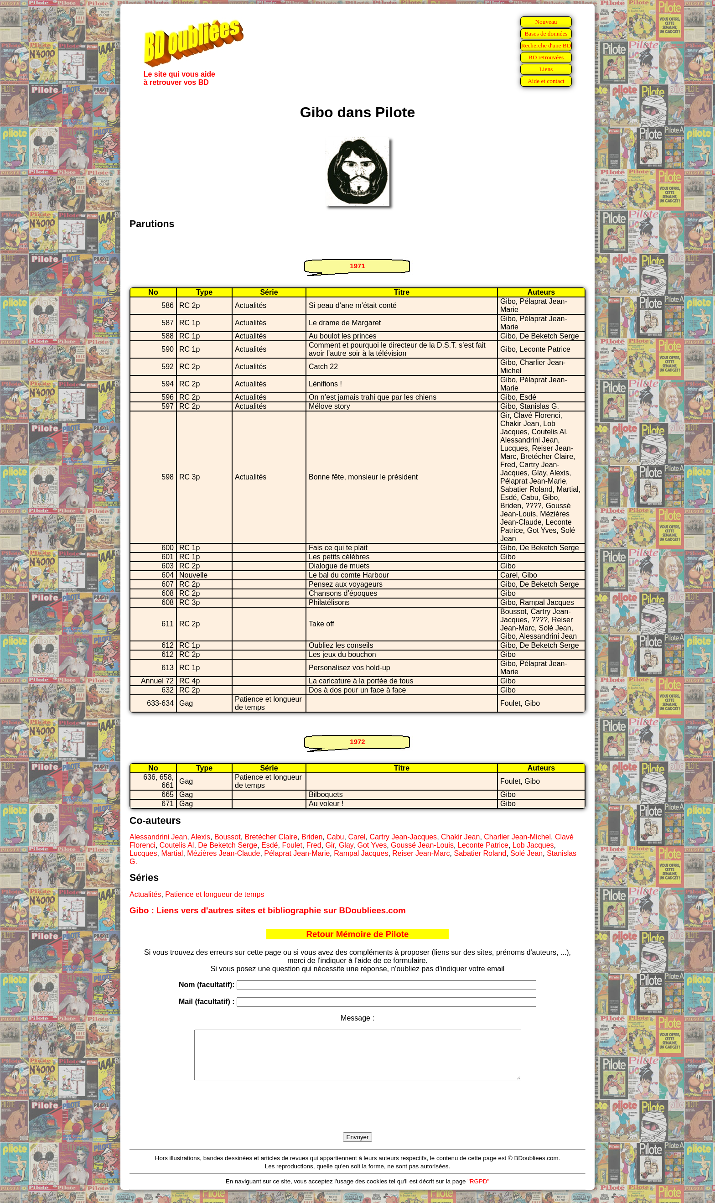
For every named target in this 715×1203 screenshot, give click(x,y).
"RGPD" (478, 1190)
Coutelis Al (177, 845)
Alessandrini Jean (158, 837)
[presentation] (357, 1117)
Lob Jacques (533, 845)
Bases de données (545, 33)
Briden (311, 837)
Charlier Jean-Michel (517, 837)
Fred (313, 845)
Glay (346, 845)
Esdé (269, 845)
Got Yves (372, 845)
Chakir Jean (460, 837)
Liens (546, 69)
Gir (330, 845)
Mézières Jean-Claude (223, 853)
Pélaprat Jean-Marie (297, 853)
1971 (357, 266)
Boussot (227, 837)
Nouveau (546, 21)
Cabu (335, 837)
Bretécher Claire (271, 837)
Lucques (143, 853)
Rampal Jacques (361, 853)
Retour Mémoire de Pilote (357, 934)
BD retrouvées (546, 57)
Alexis (200, 837)
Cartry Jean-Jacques (403, 837)
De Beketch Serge (227, 845)
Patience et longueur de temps (214, 894)
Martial (172, 853)
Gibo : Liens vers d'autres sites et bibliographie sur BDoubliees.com (268, 910)
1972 (357, 741)
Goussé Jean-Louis (422, 845)
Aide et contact (546, 81)
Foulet (292, 845)
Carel (356, 837)
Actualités (145, 894)
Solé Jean (526, 853)
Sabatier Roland (480, 853)
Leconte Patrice (483, 845)
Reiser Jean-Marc (421, 853)
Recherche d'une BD (546, 45)
